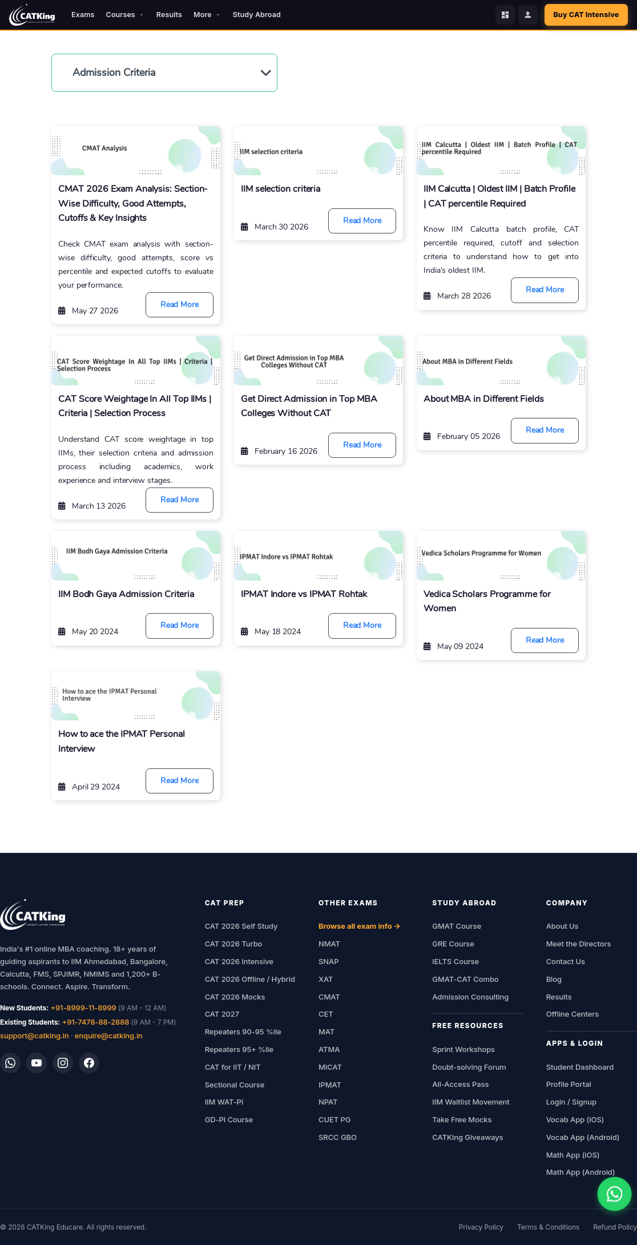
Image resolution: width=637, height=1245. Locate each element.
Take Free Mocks (461, 1119)
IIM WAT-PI (224, 1101)
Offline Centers (572, 1013)
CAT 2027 (222, 1013)
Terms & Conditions (548, 1227)
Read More (179, 304)
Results (169, 14)
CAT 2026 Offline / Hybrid (250, 979)
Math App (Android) (580, 1171)
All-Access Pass (460, 1084)
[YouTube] (36, 1063)
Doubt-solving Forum (469, 1066)
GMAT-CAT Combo (465, 979)
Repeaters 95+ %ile (239, 1049)
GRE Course (453, 943)
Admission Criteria (114, 72)
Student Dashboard (580, 1066)
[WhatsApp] (10, 1063)
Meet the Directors (578, 943)
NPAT (327, 1101)
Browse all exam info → (359, 925)
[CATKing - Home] (32, 15)
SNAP (328, 961)
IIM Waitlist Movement (470, 1101)
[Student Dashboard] (504, 15)
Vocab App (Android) (583, 1137)
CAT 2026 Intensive (239, 961)
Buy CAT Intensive (586, 14)
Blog (554, 979)
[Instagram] (63, 1063)
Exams (82, 14)
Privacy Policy (481, 1227)
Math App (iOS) (573, 1154)
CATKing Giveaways (467, 1137)
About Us (562, 925)
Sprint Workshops (463, 1049)
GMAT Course (456, 925)
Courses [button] (125, 14)
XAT (325, 979)
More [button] (207, 14)
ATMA (329, 1049)
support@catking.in (34, 1035)
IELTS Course (455, 961)
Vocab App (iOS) (575, 1119)
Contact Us (565, 961)
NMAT (329, 943)
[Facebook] (89, 1063)
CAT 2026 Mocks (235, 996)
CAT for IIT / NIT (233, 1066)
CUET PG (334, 1119)
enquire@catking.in (109, 1035)
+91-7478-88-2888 (96, 1021)
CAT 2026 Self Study (241, 925)
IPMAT (329, 1084)
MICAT (330, 1066)
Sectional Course (235, 1084)
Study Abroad (257, 14)
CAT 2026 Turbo (234, 943)
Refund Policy (615, 1227)
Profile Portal (568, 1084)
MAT (326, 1031)
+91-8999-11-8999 (83, 1007)
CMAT (329, 996)
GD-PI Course (229, 1119)
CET (325, 1013)
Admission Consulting (470, 996)
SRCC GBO (337, 1137)
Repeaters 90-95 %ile (243, 1031)
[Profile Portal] (527, 15)
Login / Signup (571, 1101)
